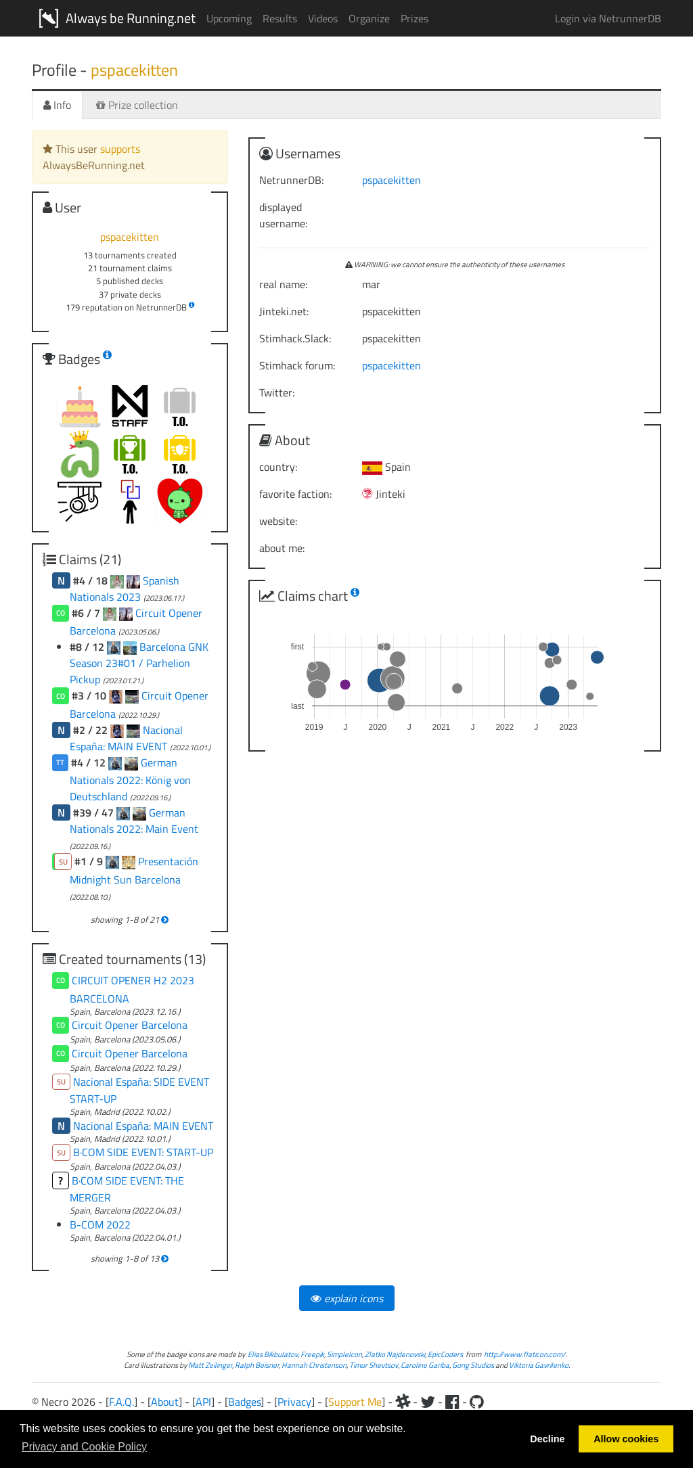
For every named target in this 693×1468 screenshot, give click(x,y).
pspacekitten (391, 180)
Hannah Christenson (314, 1365)
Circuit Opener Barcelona (129, 1025)
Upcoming (229, 18)
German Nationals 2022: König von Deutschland (130, 779)
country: (278, 467)
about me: (282, 548)
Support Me (355, 1402)
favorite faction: (295, 494)
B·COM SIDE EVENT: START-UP (143, 1152)
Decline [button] (547, 1438)
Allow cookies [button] (626, 1438)
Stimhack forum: (297, 365)
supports (120, 149)
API (203, 1402)
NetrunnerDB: (291, 180)
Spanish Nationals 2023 (124, 588)
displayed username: (283, 215)
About (165, 1402)
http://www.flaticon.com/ (525, 1354)
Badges (244, 1402)
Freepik (312, 1354)
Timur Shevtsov (373, 1365)
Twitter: (276, 392)
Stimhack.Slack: (295, 338)
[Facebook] (452, 1402)
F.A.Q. (121, 1402)
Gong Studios (473, 1365)
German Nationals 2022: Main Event (134, 820)
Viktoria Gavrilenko (538, 1365)
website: (278, 521)
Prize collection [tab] (137, 105)
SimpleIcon (344, 1354)
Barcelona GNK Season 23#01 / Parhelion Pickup (139, 663)
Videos (323, 18)
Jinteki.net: (284, 311)
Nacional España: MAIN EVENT (126, 738)
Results (280, 18)
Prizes (414, 18)
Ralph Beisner (257, 1365)
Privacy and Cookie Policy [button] (84, 1446)
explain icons (347, 1298)
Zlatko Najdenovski (395, 1354)
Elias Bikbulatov (273, 1354)
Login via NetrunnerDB (608, 18)
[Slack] (402, 1402)
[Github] (477, 1402)
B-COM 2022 (100, 1224)
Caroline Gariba (425, 1365)
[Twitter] (427, 1402)
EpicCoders (445, 1354)
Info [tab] (57, 105)
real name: (283, 284)
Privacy (294, 1402)
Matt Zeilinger (210, 1365)
